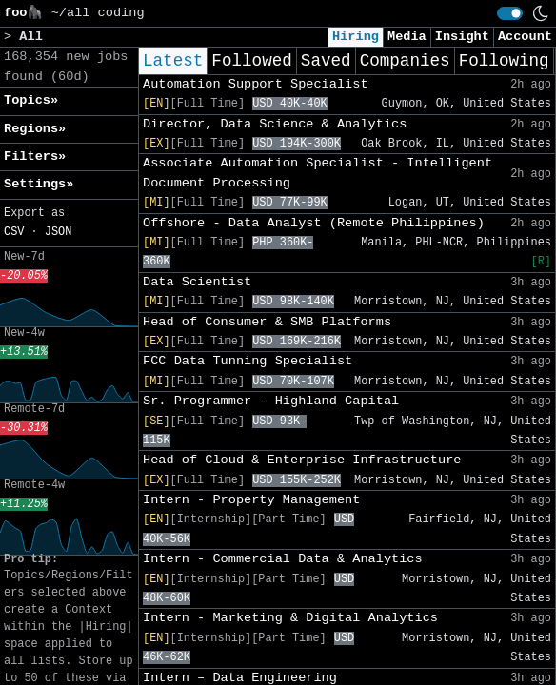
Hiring (355, 36)
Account (525, 36)
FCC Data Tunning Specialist (247, 361)
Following (504, 60)
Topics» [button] (31, 100)
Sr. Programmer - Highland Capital (271, 401)
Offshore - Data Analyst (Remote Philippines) (314, 223)
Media (407, 36)
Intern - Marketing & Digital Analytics (290, 618)
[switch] (510, 13)
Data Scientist (197, 282)
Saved (326, 60)
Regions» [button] (35, 129)
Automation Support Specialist (255, 84)
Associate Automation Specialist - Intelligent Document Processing (317, 172)
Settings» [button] (38, 184)
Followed (251, 60)
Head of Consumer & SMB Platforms (267, 322)
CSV (14, 232)
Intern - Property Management (251, 500)
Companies (405, 60)
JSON (58, 232)
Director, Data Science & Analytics (275, 124)
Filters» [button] (35, 156)
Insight (462, 36)
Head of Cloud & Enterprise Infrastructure (302, 460)
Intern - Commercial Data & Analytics (283, 559)
